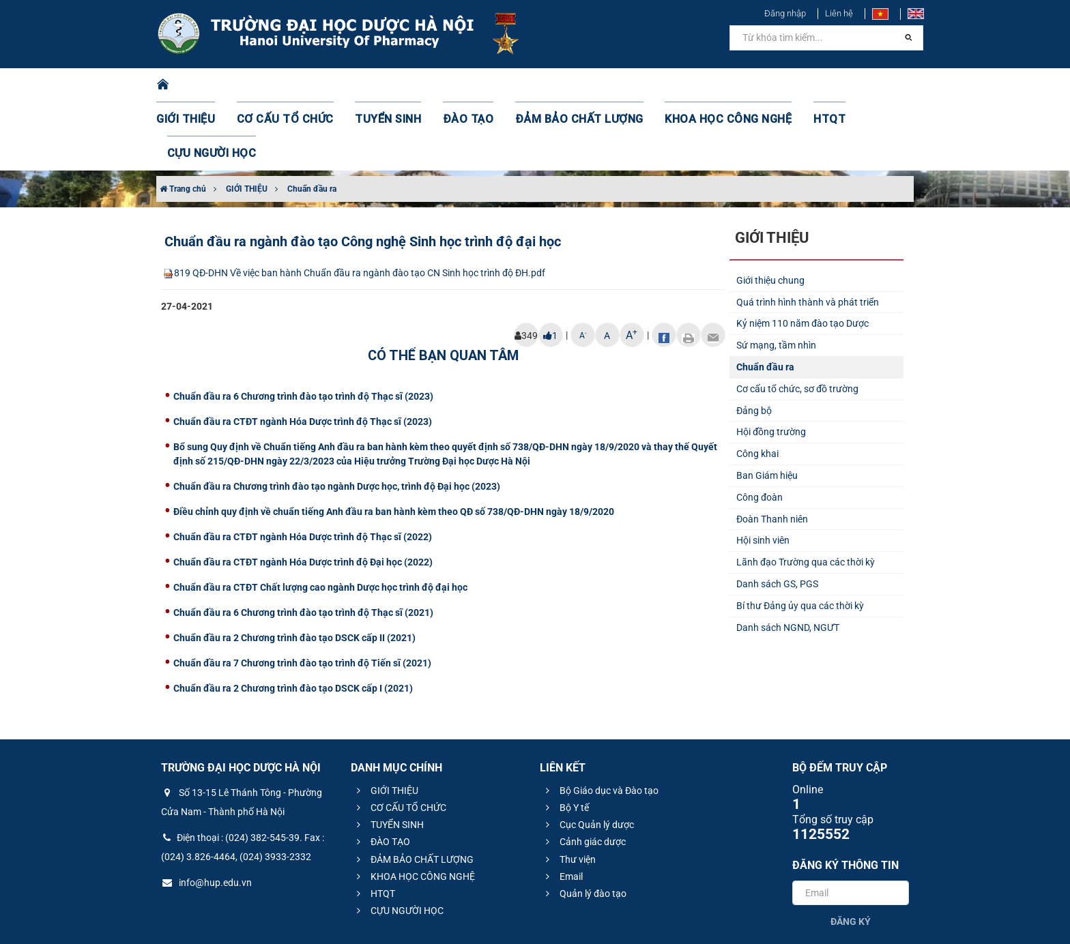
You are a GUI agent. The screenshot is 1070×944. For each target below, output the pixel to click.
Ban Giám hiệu (767, 407)
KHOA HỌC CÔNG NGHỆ (688, 85)
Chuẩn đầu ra (311, 121)
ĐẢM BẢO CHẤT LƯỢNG (556, 85)
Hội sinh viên (763, 472)
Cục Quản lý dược (588, 756)
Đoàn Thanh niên (772, 450)
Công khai (757, 385)
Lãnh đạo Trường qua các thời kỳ (805, 493)
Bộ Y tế (565, 739)
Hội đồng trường (771, 363)
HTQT (780, 85)
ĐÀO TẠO (458, 85)
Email (562, 808)
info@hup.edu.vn (206, 814)
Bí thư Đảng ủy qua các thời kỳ (800, 537)
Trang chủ (183, 121)
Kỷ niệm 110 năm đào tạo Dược (802, 255)
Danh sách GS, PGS (777, 515)
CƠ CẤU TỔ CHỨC (293, 85)
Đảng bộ (754, 342)
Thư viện (569, 791)
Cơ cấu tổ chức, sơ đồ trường (797, 320)
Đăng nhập (785, 13)
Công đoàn (759, 429)
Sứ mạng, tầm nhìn (776, 276)
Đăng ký (850, 853)
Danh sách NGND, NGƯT (787, 559)
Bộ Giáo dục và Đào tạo (600, 722)
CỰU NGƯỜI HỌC (855, 85)
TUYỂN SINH (385, 85)
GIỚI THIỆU (203, 85)
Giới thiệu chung (770, 212)
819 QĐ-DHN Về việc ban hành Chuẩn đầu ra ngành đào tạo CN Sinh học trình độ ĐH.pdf (353, 204)
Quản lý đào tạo (584, 825)
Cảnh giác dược (584, 773)
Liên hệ (839, 13)
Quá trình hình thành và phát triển (807, 233)
